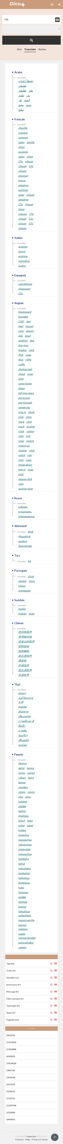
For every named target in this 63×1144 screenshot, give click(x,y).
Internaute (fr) (13, 984)
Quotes (42, 49)
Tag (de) (10, 963)
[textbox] (31, 19)
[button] (52, 4)
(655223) (10, 1084)
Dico (19, 49)
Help (27, 1139)
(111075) (10, 1098)
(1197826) (11, 1042)
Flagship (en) (12, 1019)
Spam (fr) (10, 1012)
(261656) (10, 1077)
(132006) (10, 1112)
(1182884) (11, 1049)
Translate (30, 49)
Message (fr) (12, 991)
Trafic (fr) (11, 970)
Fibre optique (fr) (15, 998)
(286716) (10, 1070)
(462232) (10, 1035)
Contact (19, 1139)
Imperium (31, 1136)
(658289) (10, 1056)
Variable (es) (12, 977)
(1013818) (11, 1063)
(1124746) (11, 1105)
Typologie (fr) (13, 1005)
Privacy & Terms (40, 1139)
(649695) (10, 1119)
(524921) (10, 1091)
